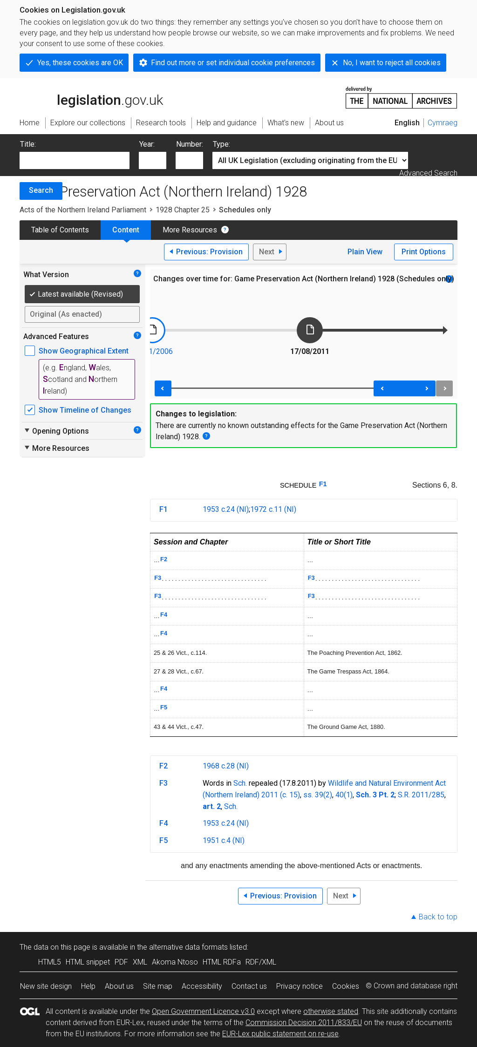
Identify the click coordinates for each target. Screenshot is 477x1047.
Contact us (249, 986)
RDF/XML (260, 962)
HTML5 (49, 962)
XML (140, 962)
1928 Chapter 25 (183, 209)
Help (88, 986)
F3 (157, 577)
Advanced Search (428, 173)
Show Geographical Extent (84, 351)
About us (119, 986)
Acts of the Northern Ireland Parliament (83, 209)
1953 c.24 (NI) (226, 509)
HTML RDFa (222, 962)
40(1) (344, 794)
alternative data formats (188, 947)
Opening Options (56, 430)
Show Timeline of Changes (85, 410)
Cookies (345, 986)
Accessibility (202, 986)
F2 (163, 559)
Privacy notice (299, 986)
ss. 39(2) (317, 794)
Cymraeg (442, 122)
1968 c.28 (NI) (226, 765)
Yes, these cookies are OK (80, 62)
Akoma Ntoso (175, 962)
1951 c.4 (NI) (224, 840)
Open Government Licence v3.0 (203, 1011)
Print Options (424, 251)
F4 (163, 614)
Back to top (438, 916)
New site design (46, 986)
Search (41, 190)
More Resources (190, 229)
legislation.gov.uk (91, 97)
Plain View (365, 251)
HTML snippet (88, 962)
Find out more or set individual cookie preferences (233, 62)
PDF (121, 962)
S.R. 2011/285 (421, 794)
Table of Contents (60, 229)
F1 (323, 484)
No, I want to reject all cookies (392, 62)
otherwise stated (330, 1011)
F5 (163, 707)
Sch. (240, 783)
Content (125, 229)
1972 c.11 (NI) (273, 509)
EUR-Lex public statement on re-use (280, 1033)
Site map (157, 986)
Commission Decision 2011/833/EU (303, 1022)
